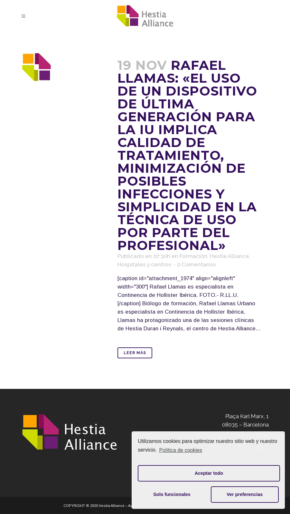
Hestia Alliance (229, 256)
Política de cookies (180, 450)
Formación (193, 256)
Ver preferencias (245, 494)
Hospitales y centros (144, 264)
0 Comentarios (196, 264)
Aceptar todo (209, 473)
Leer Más (135, 353)
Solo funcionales (171, 494)
